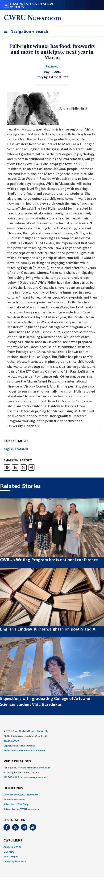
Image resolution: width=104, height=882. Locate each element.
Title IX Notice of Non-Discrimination (24, 750)
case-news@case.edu (34, 777)
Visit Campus (10, 856)
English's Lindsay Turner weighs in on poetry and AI (48, 629)
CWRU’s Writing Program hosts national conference (49, 559)
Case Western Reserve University (30, 731)
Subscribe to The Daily (15, 804)
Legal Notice (10, 745)
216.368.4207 (11, 777)
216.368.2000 (11, 740)
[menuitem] (52, 794)
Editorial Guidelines (14, 799)
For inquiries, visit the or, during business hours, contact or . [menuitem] (26, 772)
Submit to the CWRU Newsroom (21, 809)
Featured (21, 449)
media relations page (38, 767)
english (8, 449)
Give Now (8, 851)
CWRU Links (12, 840)
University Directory (14, 861)
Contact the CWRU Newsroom (20, 794)
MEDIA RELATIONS (17, 761)
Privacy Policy (27, 745)
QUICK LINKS (13, 788)
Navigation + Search (25, 32)
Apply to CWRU (12, 846)
